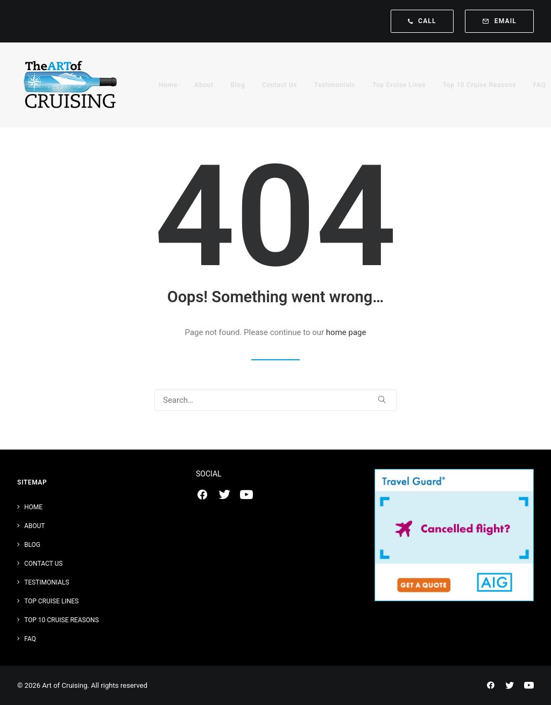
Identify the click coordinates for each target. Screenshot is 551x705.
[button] (382, 399)
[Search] (275, 400)
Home (168, 85)
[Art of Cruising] (71, 85)
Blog (237, 85)
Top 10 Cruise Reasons (479, 85)
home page (346, 332)
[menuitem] (424, 21)
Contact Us (279, 85)
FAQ (539, 85)
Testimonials (335, 85)
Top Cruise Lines (399, 85)
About (203, 85)
